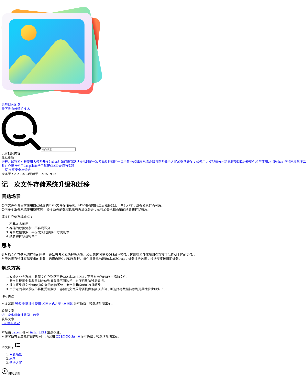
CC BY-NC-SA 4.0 (68, 336)
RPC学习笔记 (11, 323)
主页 (5, 169)
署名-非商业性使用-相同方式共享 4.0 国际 (44, 303)
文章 (12, 169)
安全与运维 (23, 169)
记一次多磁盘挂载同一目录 (20, 315)
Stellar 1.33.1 (37, 332)
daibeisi (17, 332)
